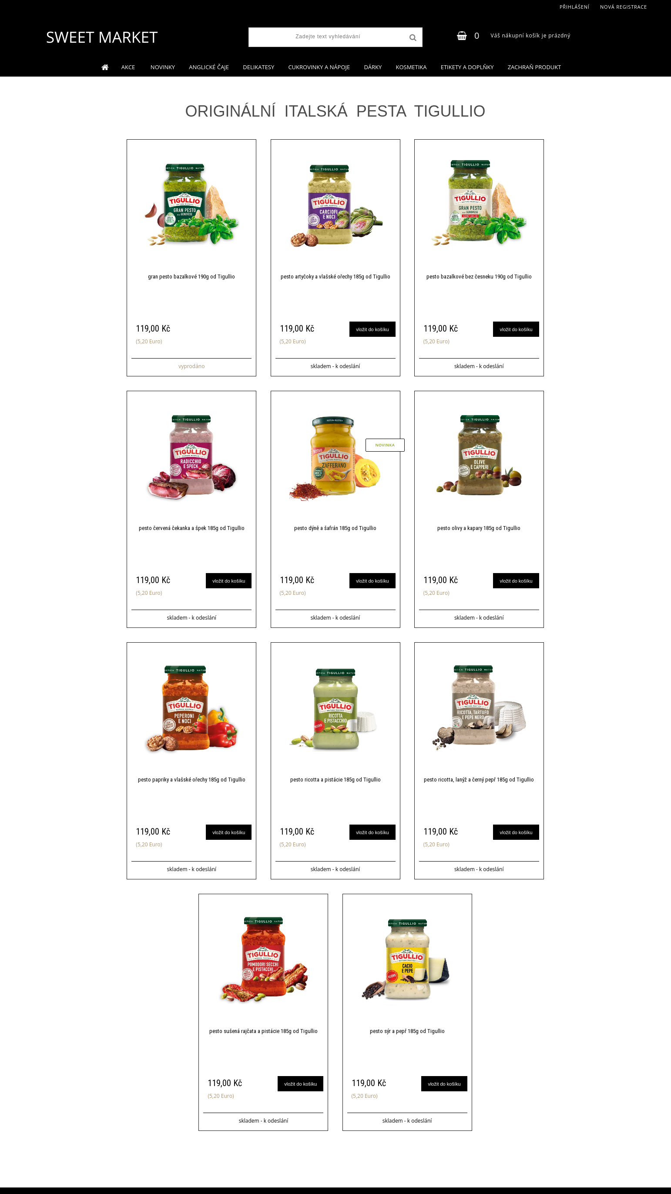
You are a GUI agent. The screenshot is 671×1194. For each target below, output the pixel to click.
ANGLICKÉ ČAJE (209, 67)
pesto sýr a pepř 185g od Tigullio (407, 1031)
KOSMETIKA (411, 67)
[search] (412, 38)
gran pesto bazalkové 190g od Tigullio (191, 276)
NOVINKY (163, 67)
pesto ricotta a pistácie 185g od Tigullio (335, 779)
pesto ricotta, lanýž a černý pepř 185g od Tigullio (479, 779)
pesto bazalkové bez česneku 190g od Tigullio (479, 276)
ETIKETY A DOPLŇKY (467, 67)
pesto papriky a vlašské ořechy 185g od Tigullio (191, 779)
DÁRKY (373, 67)
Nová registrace (623, 6)
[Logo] (101, 37)
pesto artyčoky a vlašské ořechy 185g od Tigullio (335, 276)
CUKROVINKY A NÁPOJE (319, 67)
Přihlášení (575, 6)
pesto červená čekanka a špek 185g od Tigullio (192, 528)
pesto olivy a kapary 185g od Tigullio (478, 528)
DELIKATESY (258, 67)
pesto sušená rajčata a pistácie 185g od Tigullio (263, 1031)
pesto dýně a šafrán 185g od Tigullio (335, 528)
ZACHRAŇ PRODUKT (534, 67)
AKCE (129, 67)
